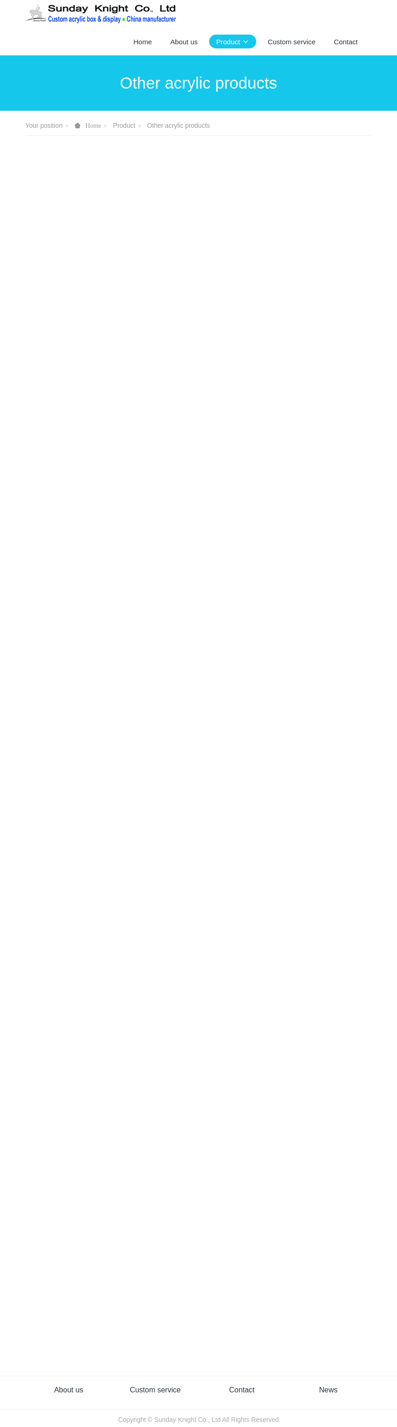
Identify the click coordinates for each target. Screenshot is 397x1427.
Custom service (155, 1390)
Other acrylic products (178, 125)
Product (124, 125)
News (328, 1390)
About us (68, 1390)
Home (142, 42)
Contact (241, 1390)
